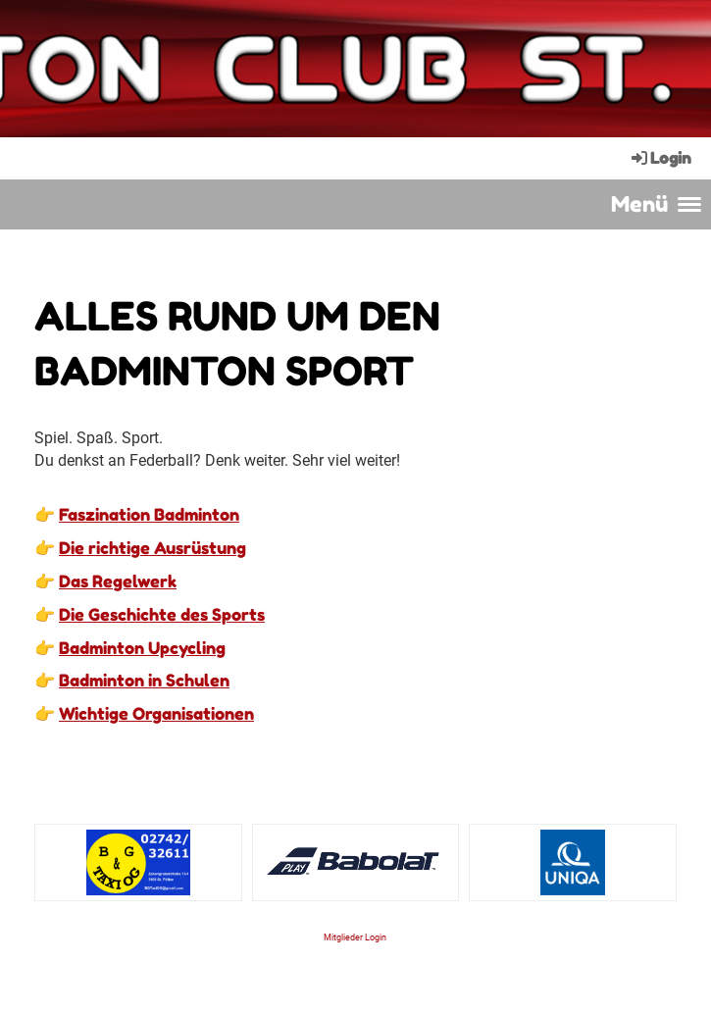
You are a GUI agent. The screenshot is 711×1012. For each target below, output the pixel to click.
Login (660, 158)
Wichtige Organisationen (156, 713)
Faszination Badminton (149, 514)
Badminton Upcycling (142, 647)
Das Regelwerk (118, 581)
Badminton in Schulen (144, 680)
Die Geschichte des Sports (162, 614)
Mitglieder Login (355, 937)
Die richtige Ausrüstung (152, 547)
